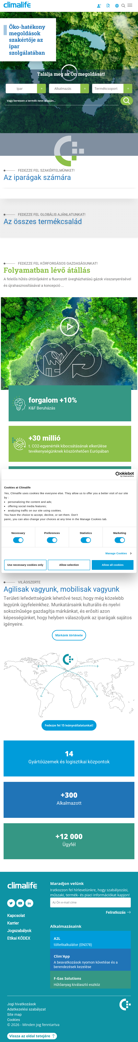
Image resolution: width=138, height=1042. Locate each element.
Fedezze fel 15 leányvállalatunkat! (69, 725)
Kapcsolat (16, 915)
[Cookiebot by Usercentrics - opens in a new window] (118, 474)
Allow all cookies (113, 564)
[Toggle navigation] (129, 5)
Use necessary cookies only (25, 564)
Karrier (13, 923)
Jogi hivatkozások (21, 1004)
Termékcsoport (106, 88)
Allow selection (69, 564)
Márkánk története (69, 635)
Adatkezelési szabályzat (26, 1009)
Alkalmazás (62, 88)
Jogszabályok (19, 930)
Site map (14, 1014)
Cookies (13, 1019)
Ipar (20, 88)
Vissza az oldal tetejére (32, 1036)
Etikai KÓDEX (18, 938)
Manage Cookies (116, 553)
